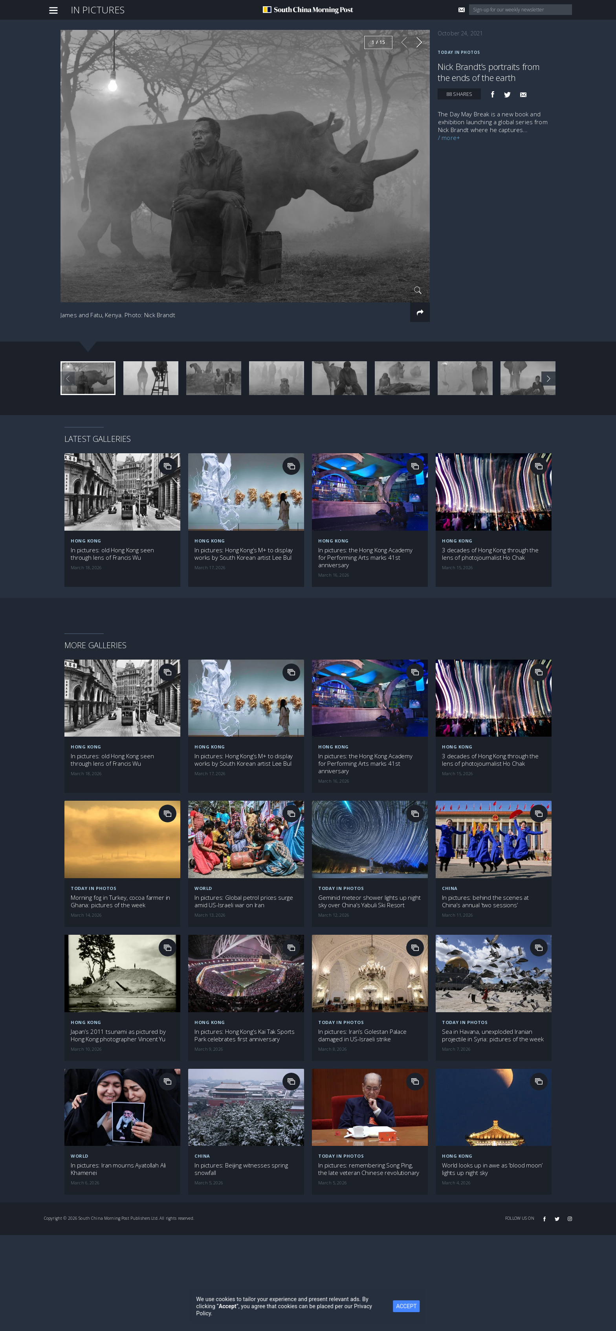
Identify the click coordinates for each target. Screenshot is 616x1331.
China (450, 829)
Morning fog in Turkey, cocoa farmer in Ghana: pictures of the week (120, 842)
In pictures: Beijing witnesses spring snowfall (241, 1110)
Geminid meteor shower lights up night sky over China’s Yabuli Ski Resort (369, 842)
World (203, 829)
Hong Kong (86, 482)
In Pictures (98, 9)
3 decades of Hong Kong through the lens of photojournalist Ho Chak (490, 495)
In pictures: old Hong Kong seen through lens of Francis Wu (112, 495)
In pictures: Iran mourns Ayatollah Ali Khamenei (118, 1110)
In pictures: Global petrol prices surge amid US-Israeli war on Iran (243, 842)
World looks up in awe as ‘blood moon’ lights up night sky (492, 1110)
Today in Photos (459, 52)
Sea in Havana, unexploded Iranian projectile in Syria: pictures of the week (493, 976)
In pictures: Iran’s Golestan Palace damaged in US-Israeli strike (362, 976)
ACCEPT (406, 1306)
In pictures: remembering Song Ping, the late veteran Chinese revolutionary (368, 1110)
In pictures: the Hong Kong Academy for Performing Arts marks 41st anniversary (365, 499)
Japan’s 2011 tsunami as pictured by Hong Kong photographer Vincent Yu (118, 976)
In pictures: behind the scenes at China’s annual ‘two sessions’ (485, 842)
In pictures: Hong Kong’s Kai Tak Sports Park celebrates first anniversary (244, 976)
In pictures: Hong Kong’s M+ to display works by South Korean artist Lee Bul (243, 495)
